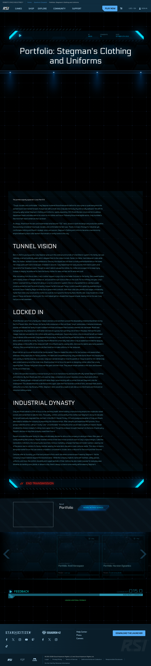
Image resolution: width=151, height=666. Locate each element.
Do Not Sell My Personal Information (57, 663)
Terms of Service (71, 659)
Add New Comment (132, 595)
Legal (47, 659)
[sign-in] (143, 8)
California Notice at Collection (91, 659)
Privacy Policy (57, 659)
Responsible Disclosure (114, 659)
